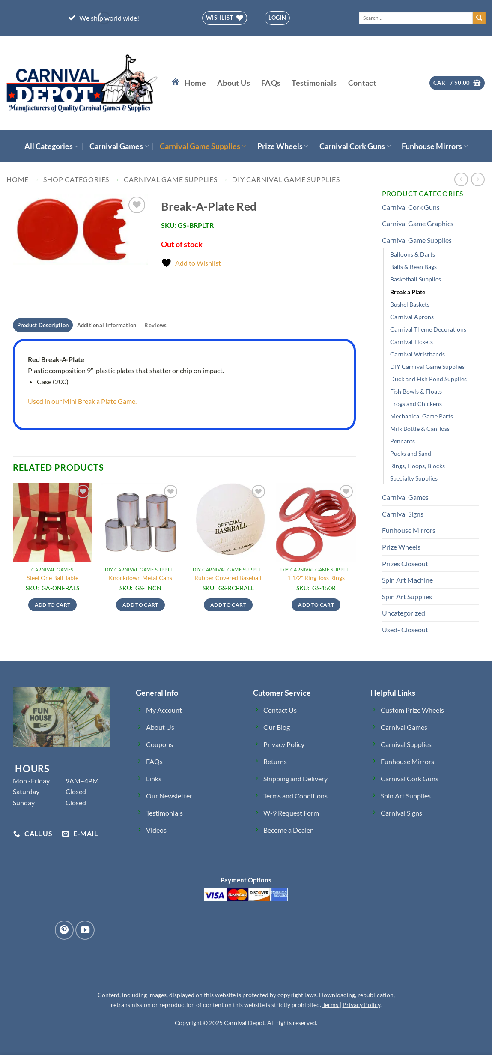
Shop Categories (76, 179)
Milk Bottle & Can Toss (420, 428)
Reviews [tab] (155, 325)
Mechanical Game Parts (421, 416)
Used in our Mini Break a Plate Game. (84, 401)
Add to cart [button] (53, 604)
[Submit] (479, 18)
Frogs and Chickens (416, 403)
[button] (277, 18)
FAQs (270, 82)
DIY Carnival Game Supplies (286, 179)
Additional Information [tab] (107, 325)
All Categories (51, 146)
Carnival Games (119, 146)
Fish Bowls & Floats (416, 391)
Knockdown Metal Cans (140, 577)
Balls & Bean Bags (413, 266)
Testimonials (314, 82)
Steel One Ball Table (52, 577)
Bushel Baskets (409, 304)
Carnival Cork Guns (355, 146)
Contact (362, 82)
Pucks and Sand (410, 453)
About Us (233, 82)
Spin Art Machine (407, 580)
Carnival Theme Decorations (428, 329)
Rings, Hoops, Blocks (417, 465)
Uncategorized (403, 613)
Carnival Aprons (412, 316)
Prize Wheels (282, 146)
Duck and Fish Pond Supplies (428, 379)
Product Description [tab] (43, 325)
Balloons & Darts (412, 254)
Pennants (402, 441)
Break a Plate (407, 292)
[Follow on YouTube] (84, 930)
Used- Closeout (405, 629)
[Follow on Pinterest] (64, 930)
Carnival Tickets (411, 341)
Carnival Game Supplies (203, 146)
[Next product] (461, 179)
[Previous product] (477, 179)
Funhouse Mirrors (435, 146)
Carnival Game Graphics (417, 223)
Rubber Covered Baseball (228, 577)
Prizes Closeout (405, 563)
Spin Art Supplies (407, 596)
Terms (331, 1004)
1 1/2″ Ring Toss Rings (316, 577)
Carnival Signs (402, 514)
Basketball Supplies (415, 279)
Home (17, 179)
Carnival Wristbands (417, 354)
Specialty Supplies (414, 478)
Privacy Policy (361, 1004)
